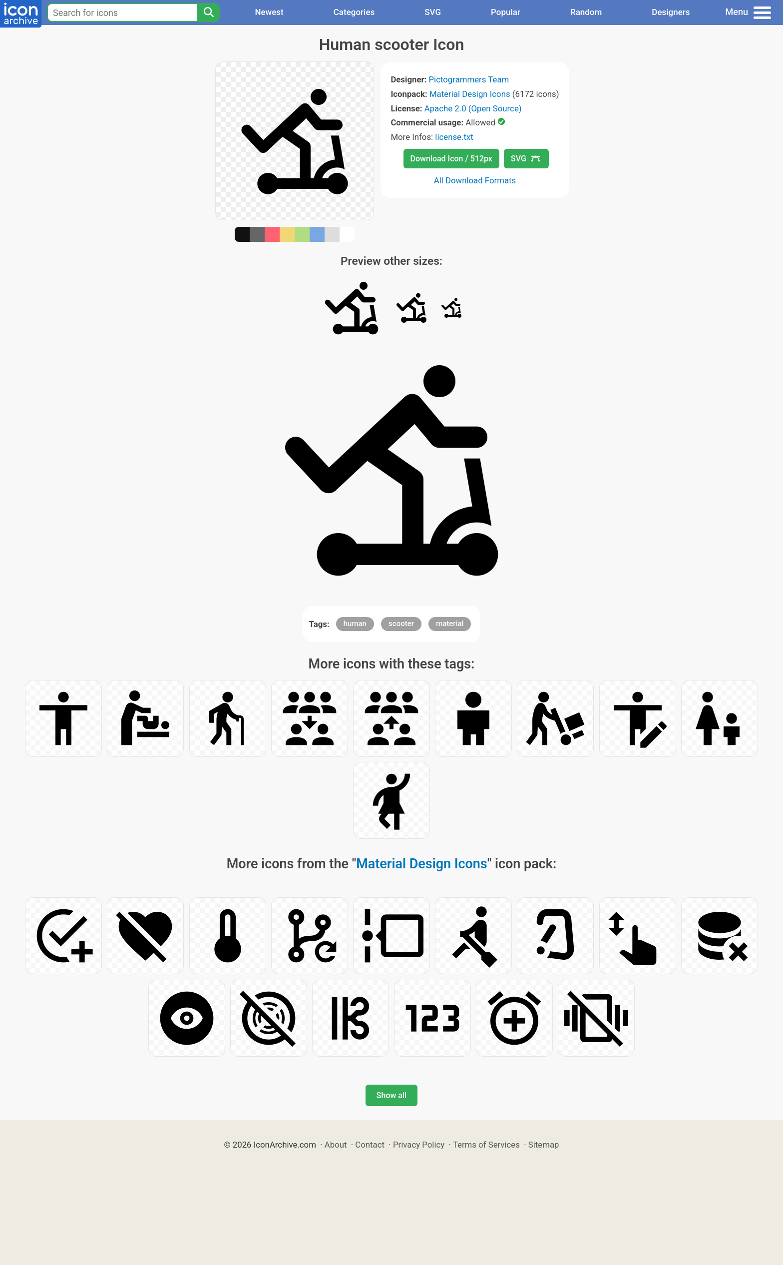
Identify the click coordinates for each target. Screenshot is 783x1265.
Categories (354, 12)
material (449, 623)
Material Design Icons (469, 94)
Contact (370, 1145)
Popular (505, 12)
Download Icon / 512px (451, 158)
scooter (401, 623)
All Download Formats (475, 180)
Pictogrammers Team (469, 79)
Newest (269, 12)
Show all (391, 1095)
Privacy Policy (418, 1145)
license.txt (454, 137)
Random (586, 12)
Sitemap (543, 1145)
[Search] (208, 12)
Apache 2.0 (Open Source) (473, 108)
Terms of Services (486, 1145)
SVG (432, 12)
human (355, 623)
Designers (671, 12)
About (336, 1145)
